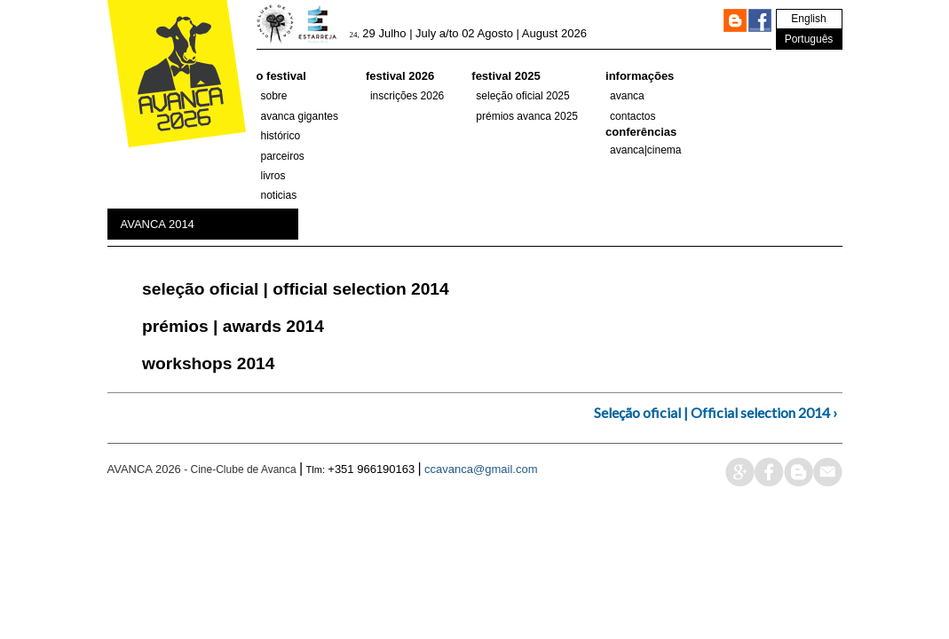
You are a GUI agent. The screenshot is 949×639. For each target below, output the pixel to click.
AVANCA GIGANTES (299, 116)
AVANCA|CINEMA (646, 150)
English (808, 18)
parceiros (282, 156)
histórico (281, 136)
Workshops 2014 (208, 363)
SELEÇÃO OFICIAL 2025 (522, 96)
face (769, 471)
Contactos (632, 116)
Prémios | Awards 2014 (233, 326)
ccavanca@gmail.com (480, 469)
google (740, 471)
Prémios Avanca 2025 (527, 116)
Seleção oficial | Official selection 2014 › (715, 412)
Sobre (274, 96)
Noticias (279, 195)
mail (827, 471)
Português (809, 39)
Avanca (627, 96)
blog (798, 471)
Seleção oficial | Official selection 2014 (295, 289)
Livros (273, 176)
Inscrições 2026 (407, 96)
